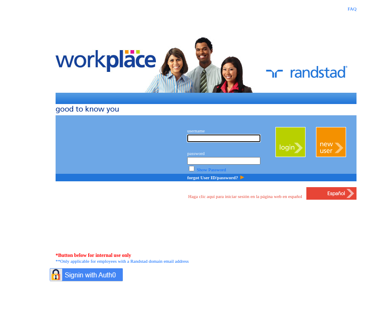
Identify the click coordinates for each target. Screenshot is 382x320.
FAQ (352, 8)
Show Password (211, 169)
